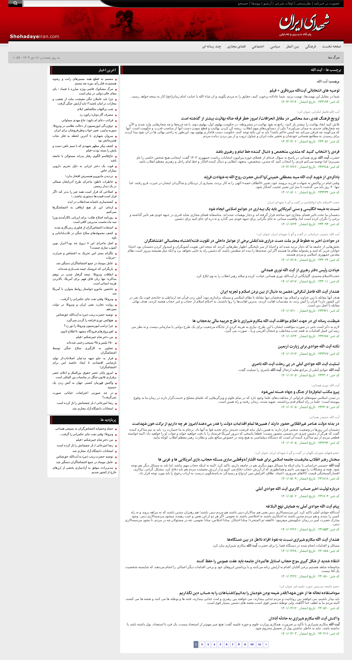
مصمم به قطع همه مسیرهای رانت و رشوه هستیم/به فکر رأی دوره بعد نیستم (84, 81)
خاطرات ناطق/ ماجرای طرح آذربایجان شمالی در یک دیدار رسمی (84, 184)
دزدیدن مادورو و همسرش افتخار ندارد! (89, 176)
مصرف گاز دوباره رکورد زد (96, 114)
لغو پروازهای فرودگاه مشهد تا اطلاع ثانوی (87, 331)
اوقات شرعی (284, 3)
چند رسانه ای (211, 47)
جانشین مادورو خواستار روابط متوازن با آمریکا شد (84, 291)
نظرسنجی (303, 3)
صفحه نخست (331, 47)
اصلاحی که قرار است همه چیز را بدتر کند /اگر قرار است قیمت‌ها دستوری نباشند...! (84, 194)
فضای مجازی (236, 47)
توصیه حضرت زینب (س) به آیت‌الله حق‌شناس (84, 314)
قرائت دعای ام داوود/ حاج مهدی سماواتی (87, 120)
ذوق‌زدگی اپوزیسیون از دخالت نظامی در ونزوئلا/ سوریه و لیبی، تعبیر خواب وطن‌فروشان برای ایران (84, 128)
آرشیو (267, 3)
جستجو (243, 3)
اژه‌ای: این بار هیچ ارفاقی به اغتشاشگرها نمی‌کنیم (84, 209)
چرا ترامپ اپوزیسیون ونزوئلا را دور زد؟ (88, 325)
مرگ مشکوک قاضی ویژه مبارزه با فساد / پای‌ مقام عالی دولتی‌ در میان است (84, 91)
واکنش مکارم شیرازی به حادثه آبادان (304, 618)
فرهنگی (310, 47)
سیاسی (275, 47)
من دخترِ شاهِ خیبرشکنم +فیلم (94, 337)
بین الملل (292, 47)
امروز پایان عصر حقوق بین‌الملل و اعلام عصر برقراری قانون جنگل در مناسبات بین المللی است (84, 375)
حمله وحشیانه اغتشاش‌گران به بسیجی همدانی (84, 428)
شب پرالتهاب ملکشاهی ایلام (95, 109)
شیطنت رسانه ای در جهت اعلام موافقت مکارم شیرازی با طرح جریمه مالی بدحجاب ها (265, 321)
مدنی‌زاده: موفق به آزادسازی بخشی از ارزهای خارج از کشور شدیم (84, 470)
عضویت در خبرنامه (327, 3)
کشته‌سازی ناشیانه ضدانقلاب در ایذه (90, 201)
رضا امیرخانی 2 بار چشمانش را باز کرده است (85, 402)
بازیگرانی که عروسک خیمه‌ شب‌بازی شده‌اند (85, 268)
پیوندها (255, 3)
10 (252, 644)
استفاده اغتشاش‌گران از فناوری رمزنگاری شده (83, 227)
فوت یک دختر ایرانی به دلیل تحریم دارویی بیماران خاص (84, 168)
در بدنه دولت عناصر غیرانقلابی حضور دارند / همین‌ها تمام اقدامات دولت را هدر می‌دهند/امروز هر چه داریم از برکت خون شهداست (235, 423)
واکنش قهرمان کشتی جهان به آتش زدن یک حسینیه (84, 385)
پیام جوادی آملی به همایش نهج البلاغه (302, 506)
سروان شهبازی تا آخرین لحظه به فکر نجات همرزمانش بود (84, 138)
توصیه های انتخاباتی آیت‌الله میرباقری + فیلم (304, 90)
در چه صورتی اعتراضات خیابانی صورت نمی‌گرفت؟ (84, 395)
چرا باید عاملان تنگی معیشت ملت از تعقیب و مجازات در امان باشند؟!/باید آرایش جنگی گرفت (84, 101)
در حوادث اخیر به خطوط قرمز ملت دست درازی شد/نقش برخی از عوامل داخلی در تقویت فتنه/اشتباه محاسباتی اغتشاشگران (241, 240)
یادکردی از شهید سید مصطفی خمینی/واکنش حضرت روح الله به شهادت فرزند (271, 177)
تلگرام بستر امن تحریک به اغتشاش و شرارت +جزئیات (84, 255)
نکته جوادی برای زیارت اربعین (308, 346)
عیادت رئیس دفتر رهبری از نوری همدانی (300, 270)
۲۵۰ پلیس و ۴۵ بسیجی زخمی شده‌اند (89, 342)
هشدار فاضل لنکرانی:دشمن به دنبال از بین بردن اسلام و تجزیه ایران (279, 291)
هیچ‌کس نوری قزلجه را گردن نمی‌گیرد (89, 320)
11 (259, 644)
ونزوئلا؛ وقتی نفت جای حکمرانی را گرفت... (86, 299)
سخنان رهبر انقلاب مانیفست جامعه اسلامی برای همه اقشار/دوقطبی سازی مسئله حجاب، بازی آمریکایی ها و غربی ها (248, 459)
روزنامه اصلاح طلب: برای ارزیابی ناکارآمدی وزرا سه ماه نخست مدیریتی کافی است (84, 219)
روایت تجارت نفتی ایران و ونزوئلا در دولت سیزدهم (84, 307)
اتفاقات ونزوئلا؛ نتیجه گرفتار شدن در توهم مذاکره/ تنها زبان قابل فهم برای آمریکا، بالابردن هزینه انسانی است (84, 279)
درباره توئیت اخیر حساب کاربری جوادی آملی (297, 488)
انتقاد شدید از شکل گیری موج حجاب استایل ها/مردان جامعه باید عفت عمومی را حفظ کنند (267, 561)
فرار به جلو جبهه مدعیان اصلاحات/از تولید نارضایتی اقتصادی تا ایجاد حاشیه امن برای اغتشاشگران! (84, 363)
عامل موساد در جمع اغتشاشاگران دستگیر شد (84, 263)
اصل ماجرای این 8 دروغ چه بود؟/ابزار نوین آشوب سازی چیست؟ (84, 245)
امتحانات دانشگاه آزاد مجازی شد (92, 408)
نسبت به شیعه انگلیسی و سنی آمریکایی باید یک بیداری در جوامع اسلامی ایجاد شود (274, 209)
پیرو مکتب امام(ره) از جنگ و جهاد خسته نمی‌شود (300, 392)
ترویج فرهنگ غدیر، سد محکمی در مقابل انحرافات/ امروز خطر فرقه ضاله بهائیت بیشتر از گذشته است (260, 118)
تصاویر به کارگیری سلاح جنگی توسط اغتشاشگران (84, 350)
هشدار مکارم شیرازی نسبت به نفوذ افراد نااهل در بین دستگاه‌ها (283, 539)
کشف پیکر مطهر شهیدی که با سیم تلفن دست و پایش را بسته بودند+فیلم (84, 148)
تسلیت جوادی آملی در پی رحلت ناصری (295, 364)
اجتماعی (258, 47)
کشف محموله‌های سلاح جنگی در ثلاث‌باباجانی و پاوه (84, 235)
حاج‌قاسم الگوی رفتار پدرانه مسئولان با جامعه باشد (84, 158)
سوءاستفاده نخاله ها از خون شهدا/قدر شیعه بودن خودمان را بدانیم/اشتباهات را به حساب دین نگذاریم (259, 593)
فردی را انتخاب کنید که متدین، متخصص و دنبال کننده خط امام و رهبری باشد (277, 151)
